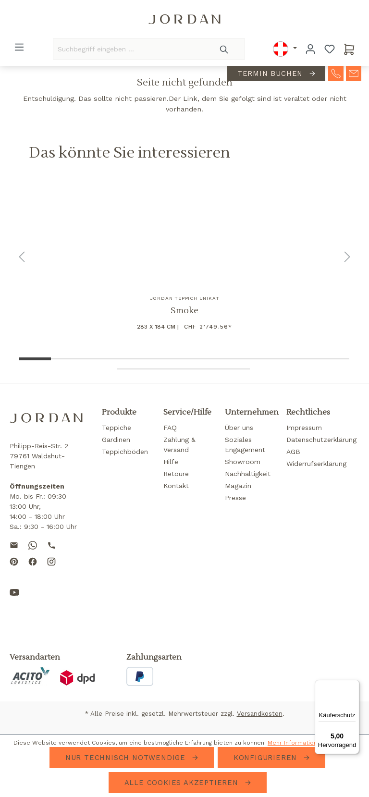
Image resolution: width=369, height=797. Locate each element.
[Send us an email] (14, 545)
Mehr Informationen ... (299, 742)
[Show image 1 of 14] (34, 358)
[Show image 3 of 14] (100, 358)
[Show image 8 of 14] (266, 358)
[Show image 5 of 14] (167, 358)
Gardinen (116, 439)
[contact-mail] (353, 74)
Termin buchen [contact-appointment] (271, 74)
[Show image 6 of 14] (200, 358)
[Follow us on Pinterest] (14, 569)
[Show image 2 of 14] (67, 358)
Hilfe (170, 462)
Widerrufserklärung (316, 463)
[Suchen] (224, 49)
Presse (235, 498)
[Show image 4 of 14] (133, 358)
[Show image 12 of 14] (167, 368)
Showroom (242, 462)
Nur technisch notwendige (126, 757)
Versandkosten (260, 713)
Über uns (239, 427)
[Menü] (19, 47)
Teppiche (116, 427)
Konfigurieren (267, 757)
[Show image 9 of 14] (299, 358)
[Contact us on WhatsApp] (32, 545)
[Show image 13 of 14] (200, 368)
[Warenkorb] (349, 49)
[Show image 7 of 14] (233, 358)
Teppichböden (125, 451)
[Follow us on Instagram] (51, 569)
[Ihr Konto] (310, 49)
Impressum (304, 427)
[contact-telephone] (336, 74)
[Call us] (51, 545)
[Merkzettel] (329, 49)
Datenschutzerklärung (321, 439)
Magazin (238, 486)
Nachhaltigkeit (248, 474)
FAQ (170, 427)
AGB (293, 451)
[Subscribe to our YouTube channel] (14, 600)
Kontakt (176, 486)
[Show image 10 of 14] (332, 358)
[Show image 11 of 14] (133, 368)
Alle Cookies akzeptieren (182, 782)
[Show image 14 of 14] (233, 368)
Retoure (176, 474)
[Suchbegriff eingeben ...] (129, 49)
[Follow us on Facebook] (32, 569)
